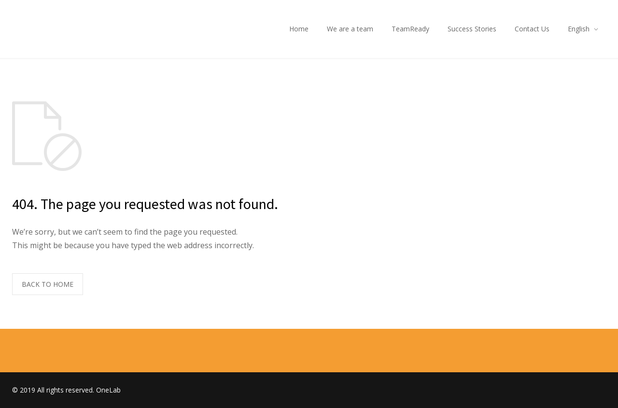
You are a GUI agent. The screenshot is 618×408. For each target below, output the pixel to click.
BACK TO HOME (47, 284)
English (579, 28)
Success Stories (472, 28)
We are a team (350, 28)
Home (299, 28)
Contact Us (532, 28)
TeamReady (410, 28)
